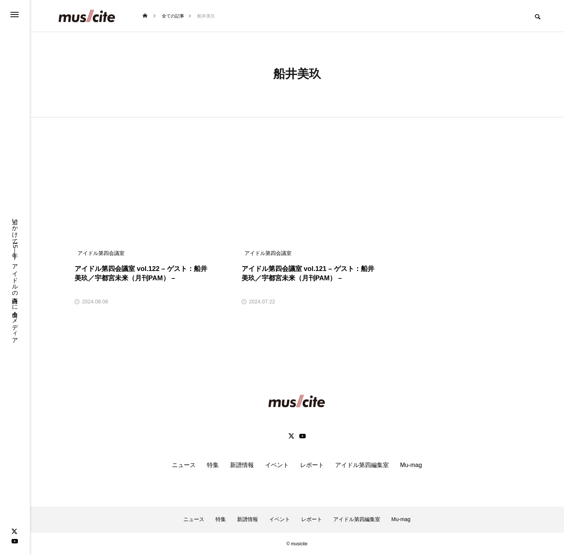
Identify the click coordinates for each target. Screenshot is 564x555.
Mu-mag (411, 465)
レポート (312, 465)
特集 (213, 465)
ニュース (184, 465)
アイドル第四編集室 (362, 465)
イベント (277, 465)
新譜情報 (242, 465)
